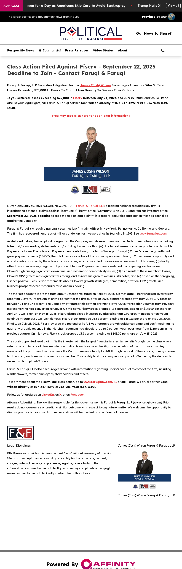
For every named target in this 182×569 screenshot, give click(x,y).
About (122, 50)
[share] (172, 50)
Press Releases (77, 50)
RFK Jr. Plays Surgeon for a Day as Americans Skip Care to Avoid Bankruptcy (66, 6)
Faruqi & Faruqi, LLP (90, 206)
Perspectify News (20, 50)
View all (173, 5)
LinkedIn (48, 394)
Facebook (77, 394)
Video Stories (103, 50)
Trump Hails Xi (153, 6)
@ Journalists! (50, 50)
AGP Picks (12, 5)
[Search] (163, 50)
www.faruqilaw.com (153, 233)
